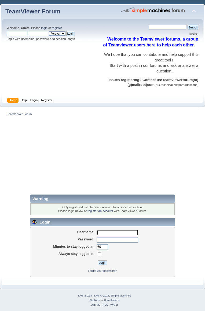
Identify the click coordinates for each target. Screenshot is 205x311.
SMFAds (95, 300)
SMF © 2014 (101, 295)
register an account (100, 211)
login (44, 28)
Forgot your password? (102, 270)
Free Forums (111, 300)
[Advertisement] (90, 157)
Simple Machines (121, 295)
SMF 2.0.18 (85, 295)
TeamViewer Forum (32, 11)
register (57, 28)
